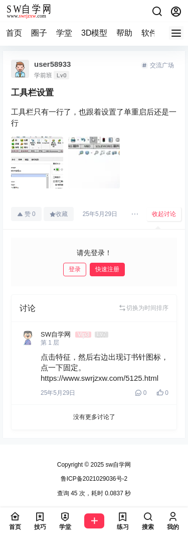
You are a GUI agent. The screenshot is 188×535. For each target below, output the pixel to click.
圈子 (39, 33)
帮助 (124, 33)
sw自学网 (117, 464)
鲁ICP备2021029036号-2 (94, 478)
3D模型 (94, 33)
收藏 (59, 214)
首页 (14, 33)
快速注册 (107, 269)
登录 (75, 269)
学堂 (64, 33)
